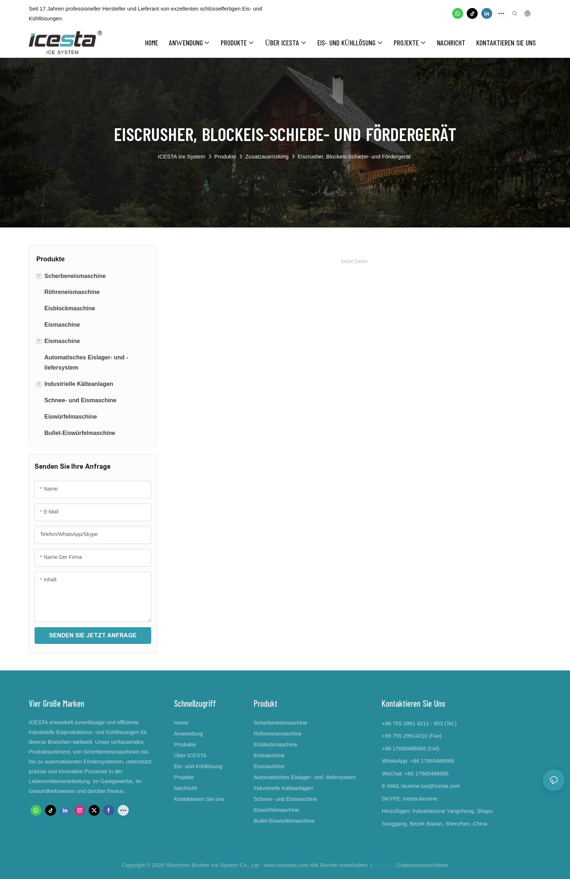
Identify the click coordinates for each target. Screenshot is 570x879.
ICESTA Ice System (181, 156)
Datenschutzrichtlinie (423, 865)
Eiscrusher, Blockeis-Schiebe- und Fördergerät (354, 156)
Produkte (225, 156)
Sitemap (384, 865)
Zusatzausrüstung (267, 156)
